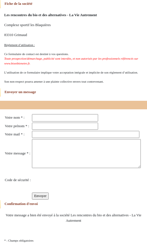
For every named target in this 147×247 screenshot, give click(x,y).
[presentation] (75, 180)
